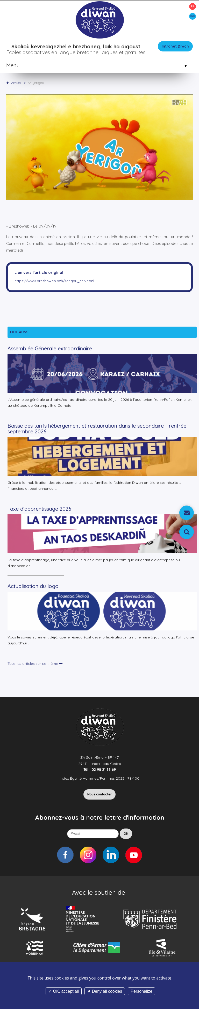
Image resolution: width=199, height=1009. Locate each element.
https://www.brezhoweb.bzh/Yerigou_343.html (54, 280)
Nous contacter (99, 794)
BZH (192, 16)
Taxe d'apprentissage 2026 (39, 509)
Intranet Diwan (175, 46)
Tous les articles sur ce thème (35, 663)
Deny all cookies (104, 991)
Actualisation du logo (33, 586)
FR (192, 6)
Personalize (141, 991)
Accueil (16, 83)
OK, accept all (63, 991)
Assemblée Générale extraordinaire (50, 348)
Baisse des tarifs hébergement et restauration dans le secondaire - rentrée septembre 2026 (97, 429)
